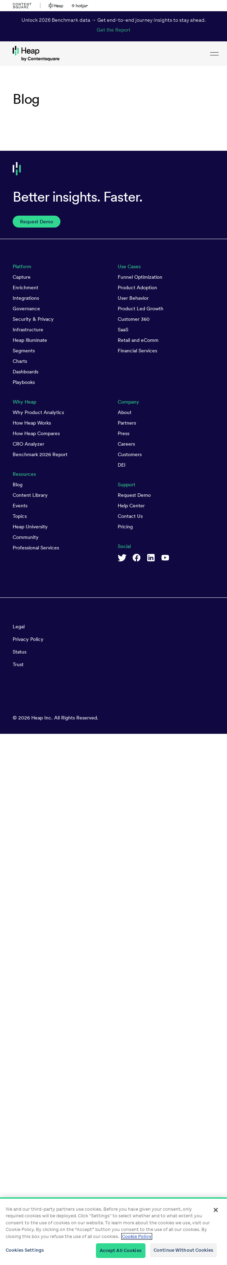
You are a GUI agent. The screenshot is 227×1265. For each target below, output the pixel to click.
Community (26, 537)
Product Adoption (137, 287)
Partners (127, 423)
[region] (113, 1231)
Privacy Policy (28, 639)
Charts (20, 361)
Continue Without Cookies (183, 1250)
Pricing (125, 526)
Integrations (26, 298)
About (124, 412)
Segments (24, 350)
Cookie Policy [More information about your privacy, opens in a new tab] (136, 1236)
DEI (121, 465)
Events (20, 505)
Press (123, 433)
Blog (17, 484)
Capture (22, 277)
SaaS (123, 329)
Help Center (131, 505)
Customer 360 (134, 319)
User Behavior (133, 298)
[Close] (215, 1210)
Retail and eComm (138, 340)
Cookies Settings (25, 1250)
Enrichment (25, 287)
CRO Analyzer (28, 444)
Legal (19, 626)
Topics (20, 516)
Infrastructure (28, 329)
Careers (126, 444)
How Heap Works (32, 423)
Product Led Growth (140, 308)
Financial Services (137, 350)
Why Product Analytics (38, 412)
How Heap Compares (36, 433)
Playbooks (24, 382)
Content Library (30, 495)
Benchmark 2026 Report (40, 454)
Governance (26, 308)
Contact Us (130, 516)
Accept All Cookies (121, 1250)
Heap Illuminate (30, 340)
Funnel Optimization (140, 277)
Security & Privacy (33, 319)
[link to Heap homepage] (113, 53)
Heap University (30, 526)
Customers (130, 454)
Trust (18, 664)
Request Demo (134, 495)
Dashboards (25, 371)
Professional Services (36, 547)
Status (19, 652)
